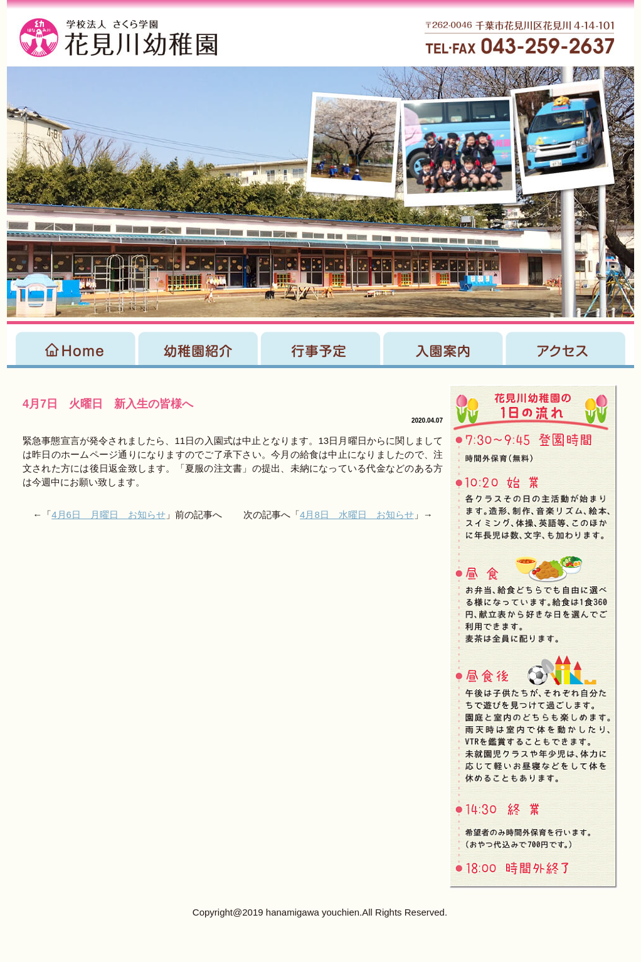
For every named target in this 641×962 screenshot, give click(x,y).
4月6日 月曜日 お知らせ (108, 514)
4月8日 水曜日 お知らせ (357, 514)
